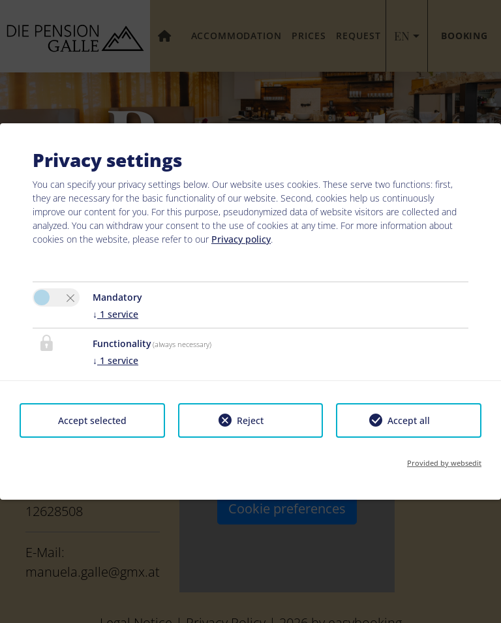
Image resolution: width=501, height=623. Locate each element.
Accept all (408, 420)
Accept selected (92, 420)
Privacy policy (241, 239)
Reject (250, 420)
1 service (115, 314)
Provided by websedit (444, 463)
